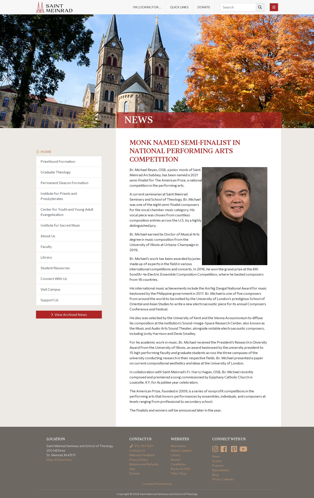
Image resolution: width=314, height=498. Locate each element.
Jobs (132, 469)
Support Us (49, 300)
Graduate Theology (56, 172)
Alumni (175, 459)
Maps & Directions (59, 459)
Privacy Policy (138, 459)
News (216, 456)
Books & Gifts (180, 469)
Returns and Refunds (144, 464)
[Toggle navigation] (274, 7)
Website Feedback (142, 455)
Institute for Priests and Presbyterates (59, 196)
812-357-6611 (141, 446)
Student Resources (55, 268)
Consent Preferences (157, 484)
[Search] (242, 7)
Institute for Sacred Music (60, 225)
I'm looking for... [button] (147, 7)
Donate (204, 7)
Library (46, 257)
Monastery (178, 446)
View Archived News (69, 314)
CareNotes (178, 464)
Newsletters (220, 470)
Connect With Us (54, 278)
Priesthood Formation (58, 161)
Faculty (46, 246)
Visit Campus (50, 289)
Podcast (218, 465)
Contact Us (137, 450)
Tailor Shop (178, 473)
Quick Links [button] (179, 7)
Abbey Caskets (181, 450)
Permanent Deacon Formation (64, 183)
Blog (215, 474)
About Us (48, 236)
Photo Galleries (223, 479)
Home (46, 151)
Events (217, 461)
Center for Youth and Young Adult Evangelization (67, 212)
